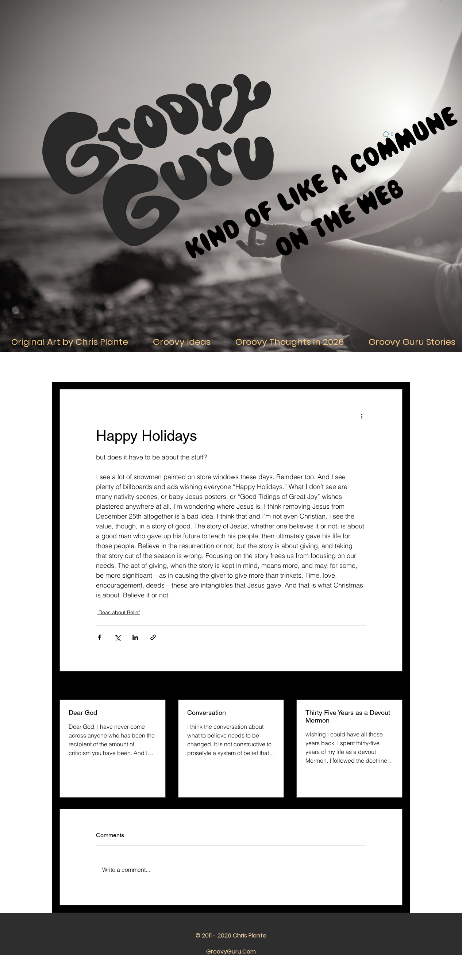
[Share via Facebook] (99, 637)
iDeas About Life (110, 367)
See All (394, 686)
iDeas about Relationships (229, 367)
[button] (391, 134)
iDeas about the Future (354, 367)
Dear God (83, 712)
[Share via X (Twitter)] (117, 637)
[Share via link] (153, 637)
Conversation (206, 712)
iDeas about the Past (293, 367)
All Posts (68, 367)
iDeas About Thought (165, 367)
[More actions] (361, 415)
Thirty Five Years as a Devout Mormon (347, 716)
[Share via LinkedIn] (135, 637)
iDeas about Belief (118, 612)
